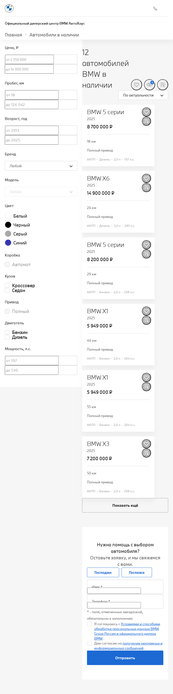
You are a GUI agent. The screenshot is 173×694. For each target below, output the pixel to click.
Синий (20, 243)
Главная (13, 34)
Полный (20, 311)
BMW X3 (98, 443)
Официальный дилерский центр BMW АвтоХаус (45, 23)
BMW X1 (97, 311)
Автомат (21, 264)
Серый (20, 234)
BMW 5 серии (105, 112)
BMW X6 (98, 178)
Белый (20, 216)
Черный (21, 225)
